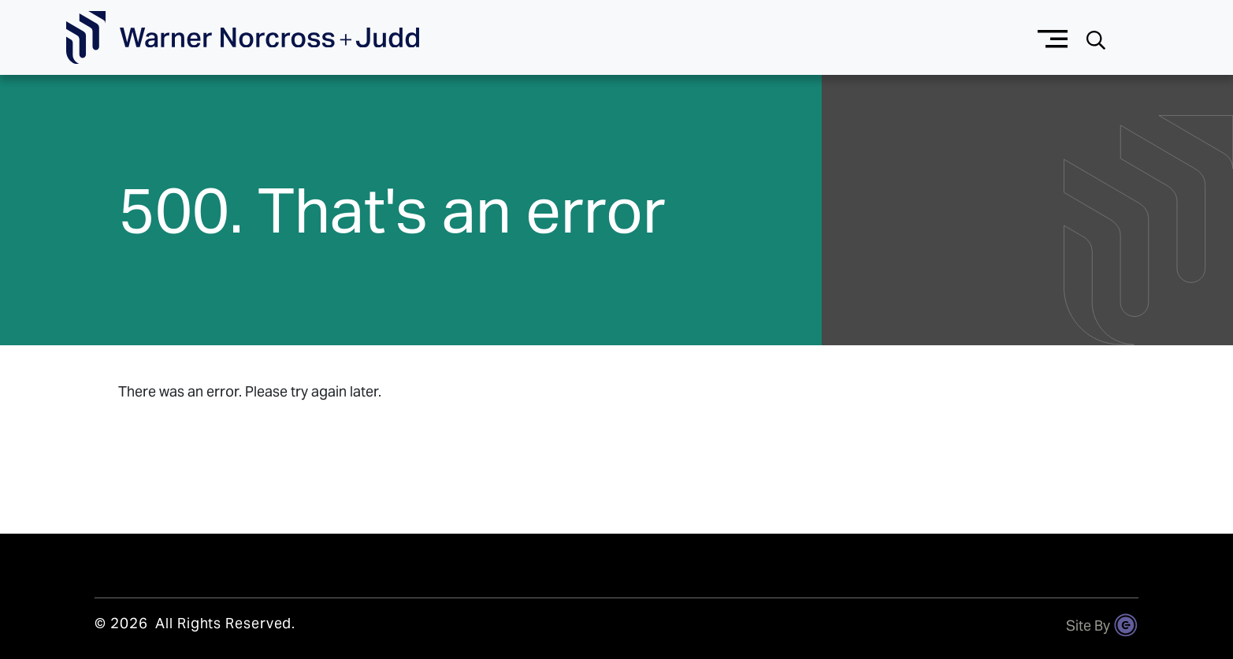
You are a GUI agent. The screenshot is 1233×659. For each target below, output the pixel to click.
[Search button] (1096, 38)
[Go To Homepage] (242, 38)
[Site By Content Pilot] (1125, 625)
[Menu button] (1053, 37)
